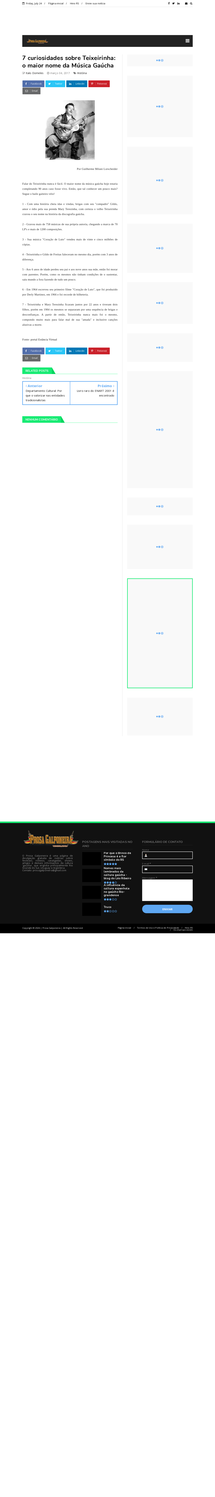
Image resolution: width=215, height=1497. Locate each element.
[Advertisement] (53, 779)
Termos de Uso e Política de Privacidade (158, 928)
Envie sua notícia (95, 3)
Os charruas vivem (183, 930)
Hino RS (74, 3)
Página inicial (56, 3)
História (82, 73)
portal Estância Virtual (44, 339)
